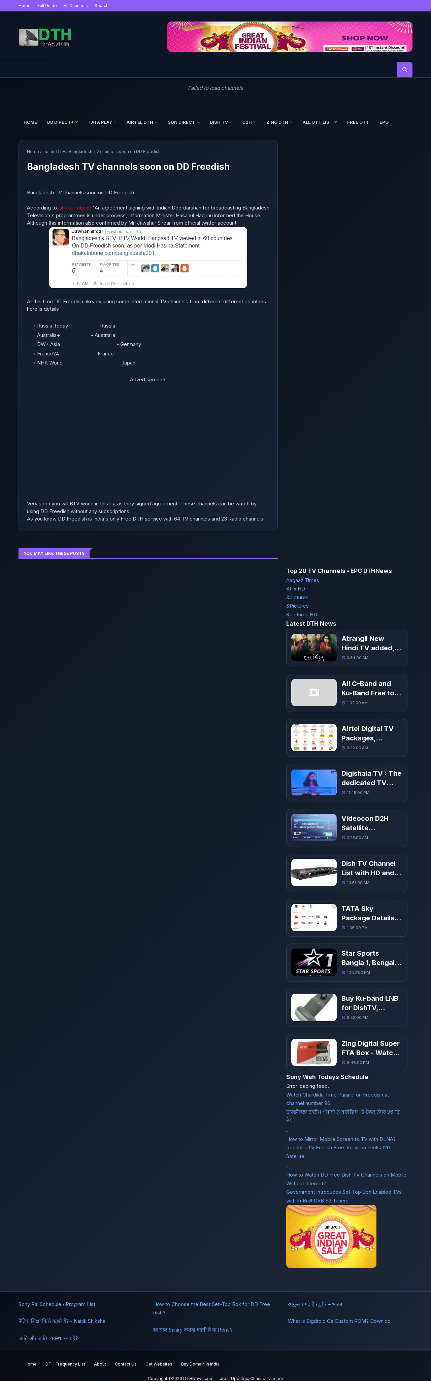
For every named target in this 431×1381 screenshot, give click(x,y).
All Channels (76, 5)
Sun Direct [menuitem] (181, 122)
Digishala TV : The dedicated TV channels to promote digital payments (361, 776)
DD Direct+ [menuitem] (60, 122)
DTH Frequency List (65, 1355)
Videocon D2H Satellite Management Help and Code (361, 820)
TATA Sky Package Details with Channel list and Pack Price (362, 909)
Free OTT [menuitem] (358, 122)
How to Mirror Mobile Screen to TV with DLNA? (341, 1131)
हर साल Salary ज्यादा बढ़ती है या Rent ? (193, 1322)
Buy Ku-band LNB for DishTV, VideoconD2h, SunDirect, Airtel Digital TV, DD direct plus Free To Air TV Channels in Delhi (361, 997)
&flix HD (295, 588)
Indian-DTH (53, 151)
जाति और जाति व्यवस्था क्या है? (48, 1331)
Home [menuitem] (30, 122)
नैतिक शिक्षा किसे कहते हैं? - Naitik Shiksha (62, 1313)
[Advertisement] (77, 441)
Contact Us (126, 1355)
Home (25, 5)
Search (101, 5)
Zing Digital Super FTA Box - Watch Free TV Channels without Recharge (359, 1042)
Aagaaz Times (302, 580)
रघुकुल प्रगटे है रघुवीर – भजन (315, 1297)
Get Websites (158, 1355)
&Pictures (297, 606)
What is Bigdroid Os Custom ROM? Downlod (339, 1313)
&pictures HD (301, 614)
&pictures (297, 597)
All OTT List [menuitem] (318, 122)
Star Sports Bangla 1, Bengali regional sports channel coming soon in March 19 (361, 953)
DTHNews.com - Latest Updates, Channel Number (233, 1371)
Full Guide (47, 5)
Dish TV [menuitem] (219, 122)
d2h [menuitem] (247, 122)
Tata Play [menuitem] (100, 122)
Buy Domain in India (200, 1355)
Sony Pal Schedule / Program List (57, 1297)
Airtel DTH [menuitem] (140, 122)
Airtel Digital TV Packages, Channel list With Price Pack (360, 732)
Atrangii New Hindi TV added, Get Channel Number (359, 644)
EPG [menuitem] (384, 122)
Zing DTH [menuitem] (277, 122)
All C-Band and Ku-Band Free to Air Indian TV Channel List (362, 688)
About (100, 1355)
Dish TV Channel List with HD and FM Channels (357, 865)
